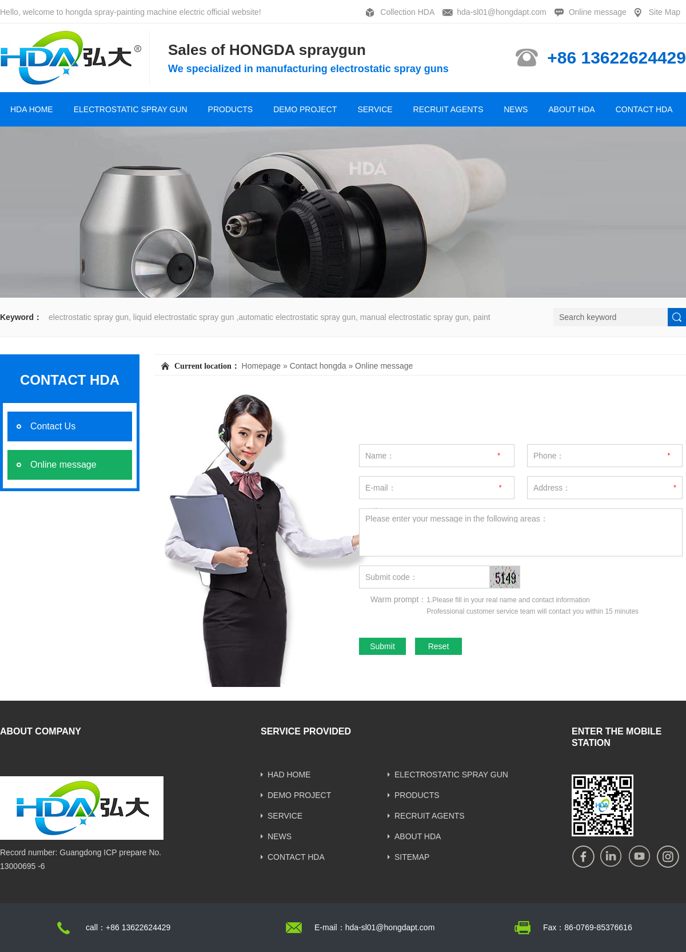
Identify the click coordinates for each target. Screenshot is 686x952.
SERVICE (374, 109)
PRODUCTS (230, 109)
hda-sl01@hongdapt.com (502, 12)
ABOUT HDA (571, 109)
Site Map (664, 12)
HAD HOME (289, 774)
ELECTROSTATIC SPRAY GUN (131, 109)
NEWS (516, 109)
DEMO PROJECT (305, 109)
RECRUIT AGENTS (448, 109)
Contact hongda (318, 365)
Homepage (261, 365)
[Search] (610, 317)
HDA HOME (31, 109)
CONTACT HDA (644, 109)
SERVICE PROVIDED (306, 731)
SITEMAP (411, 857)
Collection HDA (407, 12)
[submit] (677, 317)
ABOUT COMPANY (40, 731)
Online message (598, 12)
